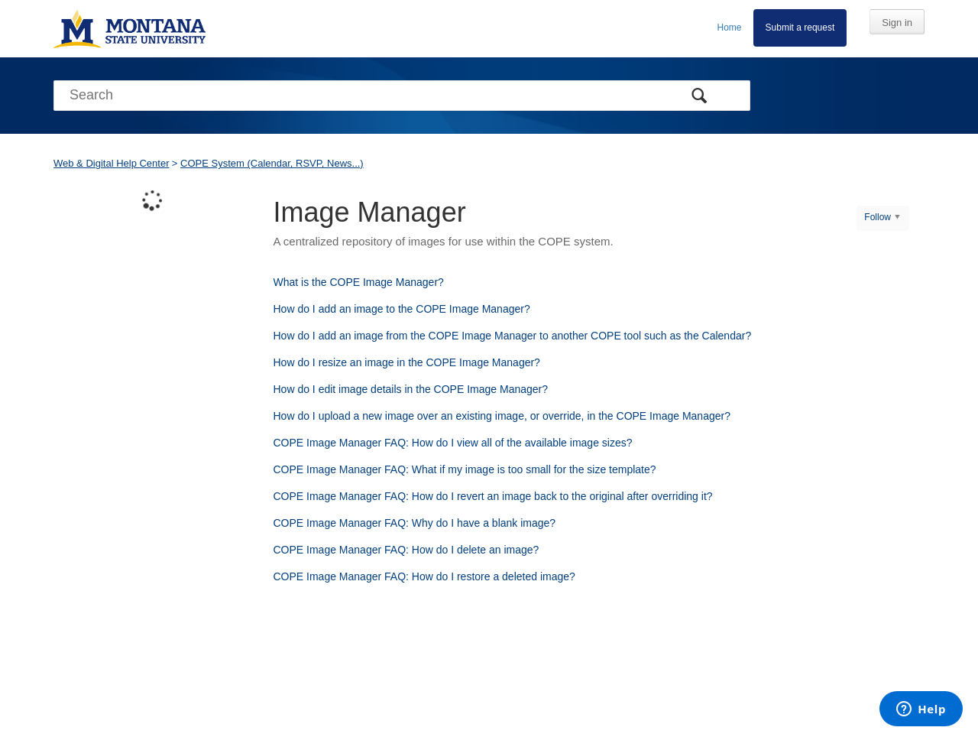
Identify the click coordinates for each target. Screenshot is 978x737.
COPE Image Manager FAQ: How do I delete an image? (406, 550)
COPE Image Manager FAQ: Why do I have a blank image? (415, 523)
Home (729, 27)
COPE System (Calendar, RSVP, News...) (272, 163)
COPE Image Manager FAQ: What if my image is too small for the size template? (465, 469)
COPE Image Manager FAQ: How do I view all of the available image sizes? (453, 443)
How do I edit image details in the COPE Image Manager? (411, 389)
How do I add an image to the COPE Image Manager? (402, 309)
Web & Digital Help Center (111, 163)
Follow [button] (877, 217)
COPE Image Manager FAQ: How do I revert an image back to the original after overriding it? (493, 496)
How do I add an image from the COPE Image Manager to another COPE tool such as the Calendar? (513, 336)
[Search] (401, 95)
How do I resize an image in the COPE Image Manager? (407, 362)
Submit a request (800, 27)
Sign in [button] (897, 22)
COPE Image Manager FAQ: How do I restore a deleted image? (424, 576)
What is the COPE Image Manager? (359, 282)
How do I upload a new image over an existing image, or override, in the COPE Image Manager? (502, 416)
